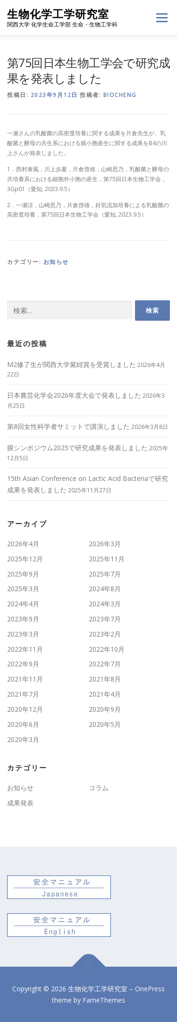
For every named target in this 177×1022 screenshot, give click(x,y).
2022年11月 (25, 649)
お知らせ (56, 262)
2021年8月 (105, 678)
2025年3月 (23, 588)
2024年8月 (105, 588)
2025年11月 (107, 558)
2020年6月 (23, 724)
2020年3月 (23, 739)
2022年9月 (23, 663)
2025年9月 (23, 573)
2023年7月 (105, 618)
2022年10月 (107, 649)
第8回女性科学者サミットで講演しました (68, 426)
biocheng (120, 95)
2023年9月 (23, 618)
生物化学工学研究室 (58, 14)
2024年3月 (105, 603)
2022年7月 (105, 663)
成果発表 (20, 802)
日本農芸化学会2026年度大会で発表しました (74, 395)
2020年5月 (105, 724)
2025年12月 (25, 558)
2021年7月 (23, 694)
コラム (99, 787)
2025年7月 (105, 573)
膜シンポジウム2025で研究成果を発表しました (77, 447)
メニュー (161, 18)
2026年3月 (105, 543)
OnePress (150, 988)
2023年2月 (105, 633)
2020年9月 (105, 709)
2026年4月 (23, 543)
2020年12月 (25, 709)
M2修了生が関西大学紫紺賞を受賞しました (71, 364)
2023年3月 (23, 633)
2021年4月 (105, 694)
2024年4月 (23, 603)
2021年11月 (25, 678)
